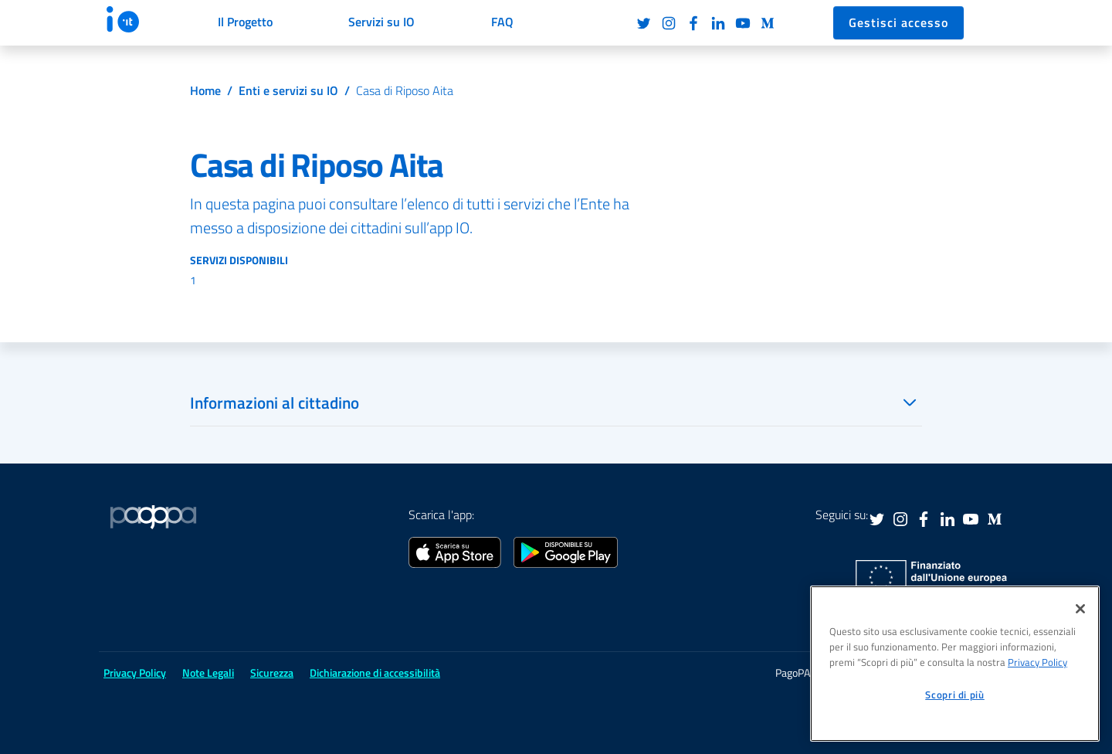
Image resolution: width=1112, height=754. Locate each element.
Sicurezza (271, 672)
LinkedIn (718, 23)
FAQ (502, 21)
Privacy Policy (134, 672)
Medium (767, 23)
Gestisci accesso (898, 22)
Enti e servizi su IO (288, 90)
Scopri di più (955, 694)
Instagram (668, 23)
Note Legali (208, 672)
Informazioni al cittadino (274, 402)
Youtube (743, 23)
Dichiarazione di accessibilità (375, 672)
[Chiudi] (1080, 609)
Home (205, 90)
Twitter (644, 23)
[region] (955, 664)
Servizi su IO (381, 21)
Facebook (693, 23)
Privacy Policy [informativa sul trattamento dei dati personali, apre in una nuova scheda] (1037, 662)
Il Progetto (245, 21)
